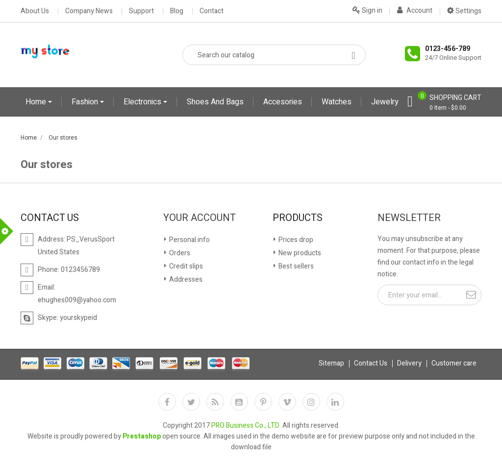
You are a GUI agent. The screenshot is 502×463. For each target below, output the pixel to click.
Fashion (86, 102)
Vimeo (287, 402)
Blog (176, 11)
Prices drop (295, 240)
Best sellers (295, 266)
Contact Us (370, 363)
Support (141, 11)
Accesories (282, 102)
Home (36, 102)
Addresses (185, 279)
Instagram (311, 402)
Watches (336, 102)
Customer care (454, 363)
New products (299, 253)
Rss (215, 402)
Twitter (191, 402)
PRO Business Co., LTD (245, 425)
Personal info (189, 240)
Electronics (143, 102)
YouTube (239, 402)
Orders (179, 253)
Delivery (409, 363)
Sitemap (331, 363)
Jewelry (385, 102)
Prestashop (142, 436)
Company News (89, 11)
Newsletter (409, 218)
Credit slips (185, 266)
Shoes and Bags (215, 102)
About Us (35, 11)
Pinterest (263, 402)
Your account (199, 218)
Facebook (167, 402)
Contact (212, 11)
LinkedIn (335, 402)
